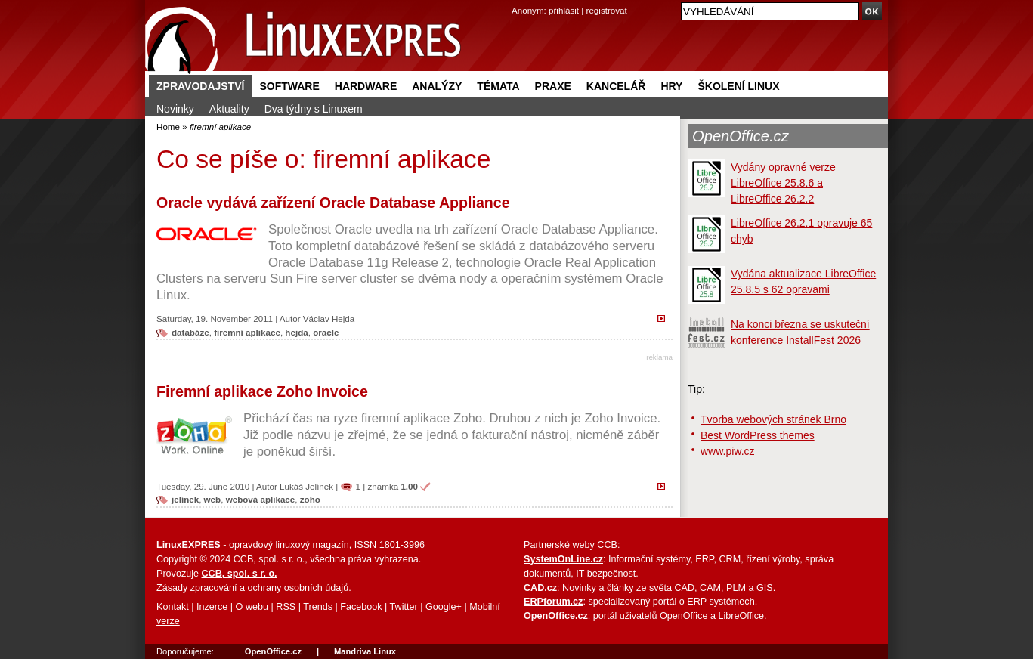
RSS (285, 607)
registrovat (606, 10)
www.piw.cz (728, 451)
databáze (190, 332)
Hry (671, 86)
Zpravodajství (200, 86)
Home (168, 126)
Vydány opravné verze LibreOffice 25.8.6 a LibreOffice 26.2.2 (783, 183)
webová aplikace (260, 499)
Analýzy (437, 86)
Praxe (553, 86)
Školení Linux (738, 86)
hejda (296, 332)
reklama (659, 357)
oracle (326, 332)
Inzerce (211, 607)
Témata (498, 86)
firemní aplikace (247, 332)
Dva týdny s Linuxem (313, 109)
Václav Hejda (328, 318)
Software (289, 86)
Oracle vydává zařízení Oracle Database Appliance (333, 202)
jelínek (185, 499)
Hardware (366, 86)
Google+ (443, 607)
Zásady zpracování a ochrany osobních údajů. (253, 588)
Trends (317, 607)
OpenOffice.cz (740, 136)
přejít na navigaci (516, 0)
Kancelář (616, 86)
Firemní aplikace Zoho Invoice (262, 391)
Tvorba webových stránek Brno (773, 419)
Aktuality (229, 109)
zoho (310, 499)
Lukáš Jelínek (306, 486)
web (212, 499)
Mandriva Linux (365, 651)
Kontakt (172, 607)
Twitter (404, 607)
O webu (252, 607)
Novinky (175, 109)
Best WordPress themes (758, 435)
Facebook (361, 607)
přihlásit (564, 10)
